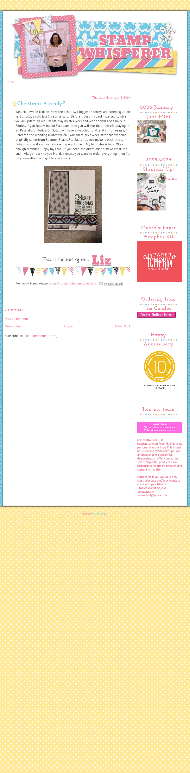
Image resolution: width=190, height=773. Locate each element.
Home (9, 82)
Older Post (122, 326)
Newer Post (13, 326)
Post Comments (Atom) (40, 336)
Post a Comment (16, 319)
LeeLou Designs (99, 513)
